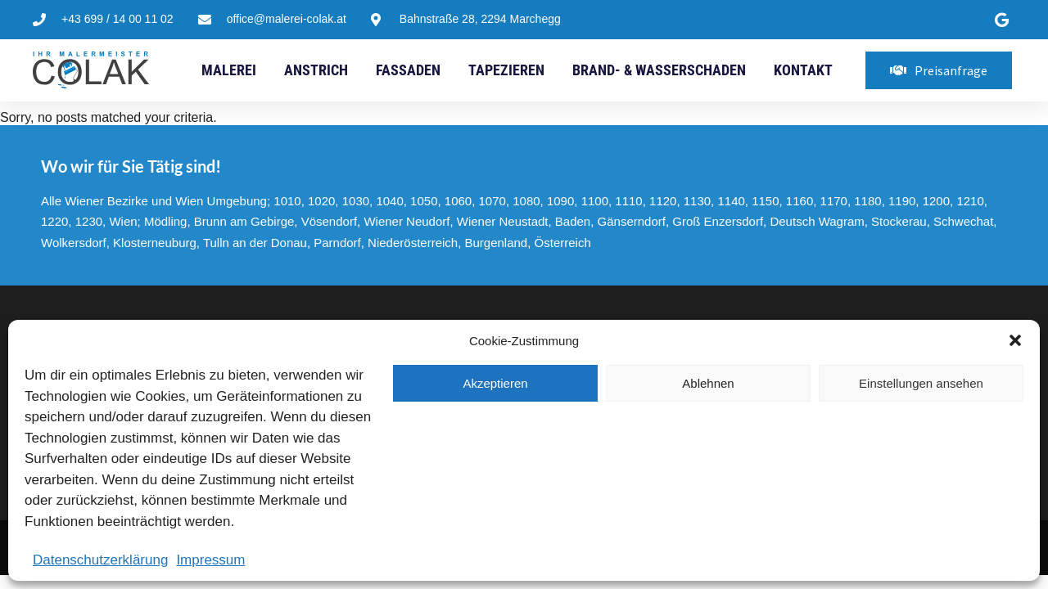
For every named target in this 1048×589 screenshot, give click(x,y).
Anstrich (316, 70)
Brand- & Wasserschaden (659, 70)
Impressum (210, 560)
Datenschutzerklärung (100, 560)
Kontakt (803, 70)
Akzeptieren (495, 383)
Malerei (228, 70)
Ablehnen (708, 383)
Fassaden (408, 70)
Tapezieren (506, 70)
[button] (1015, 340)
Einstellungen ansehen (921, 383)
